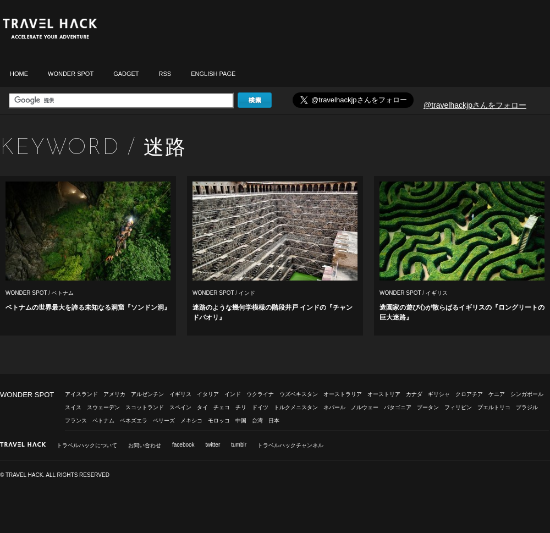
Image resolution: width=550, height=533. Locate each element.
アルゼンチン (147, 394)
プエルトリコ (493, 407)
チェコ (221, 407)
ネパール (334, 407)
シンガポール (526, 394)
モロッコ (219, 420)
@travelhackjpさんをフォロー (475, 105)
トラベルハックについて (87, 445)
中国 (240, 420)
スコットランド (144, 407)
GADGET (126, 73)
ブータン (428, 407)
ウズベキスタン (298, 394)
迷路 (165, 147)
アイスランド (81, 394)
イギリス (437, 293)
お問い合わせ (144, 445)
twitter (213, 445)
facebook (183, 445)
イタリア (208, 394)
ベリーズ (164, 420)
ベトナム (63, 293)
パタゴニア (397, 407)
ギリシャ (439, 394)
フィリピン (458, 407)
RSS (165, 73)
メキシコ (191, 420)
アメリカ (114, 394)
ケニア (496, 394)
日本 (273, 420)
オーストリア (383, 394)
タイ (202, 407)
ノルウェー (364, 407)
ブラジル (527, 407)
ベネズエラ (133, 420)
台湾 (257, 420)
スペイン (180, 407)
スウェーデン (103, 407)
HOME (19, 73)
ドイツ (260, 407)
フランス (76, 420)
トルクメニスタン (296, 407)
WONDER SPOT (71, 73)
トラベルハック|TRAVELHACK (49, 29)
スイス (73, 407)
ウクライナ (260, 394)
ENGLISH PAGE (213, 73)
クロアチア (469, 394)
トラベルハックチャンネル (290, 445)
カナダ (414, 394)
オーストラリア (342, 394)
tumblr (238, 445)
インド (247, 293)
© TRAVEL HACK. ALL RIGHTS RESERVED (54, 475)
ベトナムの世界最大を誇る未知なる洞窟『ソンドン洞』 (88, 307)
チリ (240, 407)
